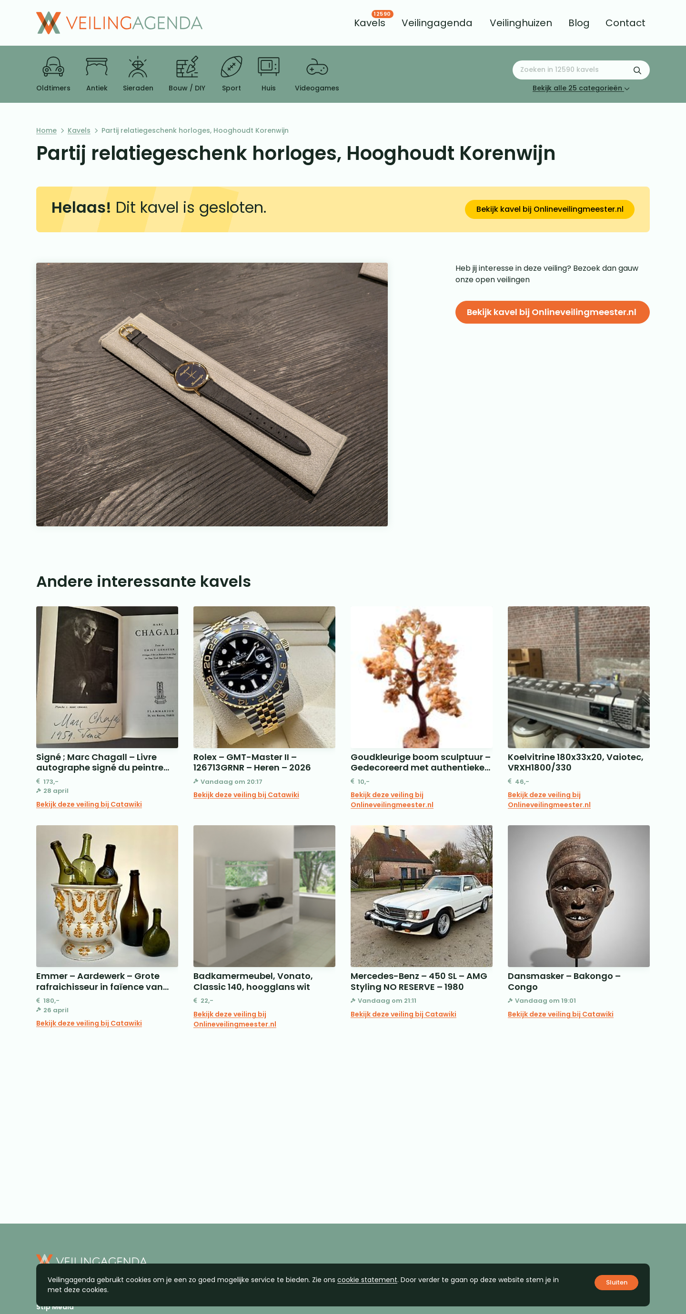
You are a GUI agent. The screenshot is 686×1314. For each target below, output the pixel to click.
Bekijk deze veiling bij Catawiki (89, 804)
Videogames (317, 74)
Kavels (79, 130)
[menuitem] (370, 23)
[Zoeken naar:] (581, 69)
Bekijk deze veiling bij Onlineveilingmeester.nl (392, 800)
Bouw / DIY (187, 74)
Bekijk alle (581, 88)
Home (46, 130)
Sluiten (616, 1282)
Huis (269, 74)
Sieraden (138, 74)
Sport (231, 74)
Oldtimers (53, 74)
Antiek (97, 74)
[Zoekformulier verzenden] (637, 69)
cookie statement (367, 1279)
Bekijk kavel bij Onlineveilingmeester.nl (550, 209)
